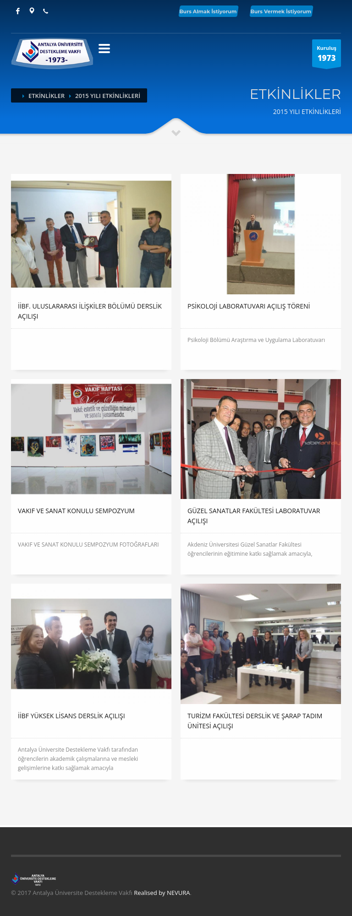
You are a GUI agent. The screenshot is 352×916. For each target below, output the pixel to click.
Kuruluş (326, 55)
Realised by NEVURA (162, 893)
